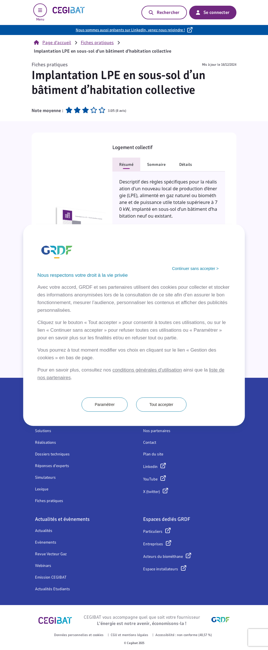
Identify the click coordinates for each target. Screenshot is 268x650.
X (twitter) (151, 491)
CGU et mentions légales (129, 635)
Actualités (43, 530)
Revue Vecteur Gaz (51, 554)
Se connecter (213, 12)
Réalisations (45, 442)
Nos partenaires (156, 431)
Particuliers (152, 531)
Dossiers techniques (52, 454)
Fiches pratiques (97, 43)
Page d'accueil (52, 43)
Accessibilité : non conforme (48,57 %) (183, 635)
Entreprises (153, 544)
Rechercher (164, 12)
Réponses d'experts (52, 466)
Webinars (43, 565)
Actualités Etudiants (52, 589)
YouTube (150, 479)
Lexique (41, 489)
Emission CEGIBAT (51, 577)
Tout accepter (161, 404)
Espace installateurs (160, 569)
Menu (40, 12)
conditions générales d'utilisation (147, 370)
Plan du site (153, 454)
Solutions (43, 431)
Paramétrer (105, 404)
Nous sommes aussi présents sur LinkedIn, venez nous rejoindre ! (130, 30)
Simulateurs (45, 477)
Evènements (45, 542)
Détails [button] (185, 164)
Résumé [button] (126, 164)
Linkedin (150, 466)
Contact (149, 442)
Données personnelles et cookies (79, 635)
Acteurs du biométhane (163, 556)
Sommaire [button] (156, 164)
